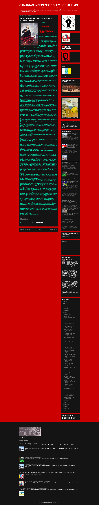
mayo (65, 404)
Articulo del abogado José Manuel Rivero (33, 474)
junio (65, 402)
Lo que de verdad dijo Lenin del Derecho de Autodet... (69, 364)
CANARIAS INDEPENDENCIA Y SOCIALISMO (48, 5)
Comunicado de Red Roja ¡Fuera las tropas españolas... (69, 334)
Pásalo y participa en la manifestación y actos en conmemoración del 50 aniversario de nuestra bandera (45, 491)
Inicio (40, 229)
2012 (64, 305)
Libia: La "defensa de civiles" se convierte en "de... (69, 343)
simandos (69, 259)
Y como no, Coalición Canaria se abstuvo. (69, 322)
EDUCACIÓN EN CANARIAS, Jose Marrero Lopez (35, 464)
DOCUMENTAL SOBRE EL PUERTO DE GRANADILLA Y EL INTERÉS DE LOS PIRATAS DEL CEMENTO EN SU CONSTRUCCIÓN (70, 211)
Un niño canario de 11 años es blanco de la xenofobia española (37, 481)
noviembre (66, 310)
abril (65, 406)
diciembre (66, 308)
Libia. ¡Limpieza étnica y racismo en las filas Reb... (69, 351)
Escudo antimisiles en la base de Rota (72, 182)
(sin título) (69, 156)
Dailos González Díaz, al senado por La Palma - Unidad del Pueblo (70, 201)
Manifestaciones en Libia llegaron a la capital (72, 134)
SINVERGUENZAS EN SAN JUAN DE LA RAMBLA (69, 390)
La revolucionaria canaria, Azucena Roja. (72, 173)
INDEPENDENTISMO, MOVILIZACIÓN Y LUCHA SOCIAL (69, 326)
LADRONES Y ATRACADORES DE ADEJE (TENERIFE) (69, 394)
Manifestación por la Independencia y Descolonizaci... (68, 385)
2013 (64, 303)
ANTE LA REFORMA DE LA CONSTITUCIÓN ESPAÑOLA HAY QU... (69, 319)
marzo (65, 408)
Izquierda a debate (24, 219)
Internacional (23, 218)
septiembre (66, 314)
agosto (65, 316)
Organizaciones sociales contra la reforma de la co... (69, 330)
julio (65, 400)
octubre (66, 312)
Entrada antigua (53, 229)
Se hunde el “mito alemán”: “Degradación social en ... (69, 377)
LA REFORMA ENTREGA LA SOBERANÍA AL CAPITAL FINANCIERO (69, 347)
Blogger (58, 502)
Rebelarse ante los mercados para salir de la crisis (69, 381)
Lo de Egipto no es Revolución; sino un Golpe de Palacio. (70, 191)
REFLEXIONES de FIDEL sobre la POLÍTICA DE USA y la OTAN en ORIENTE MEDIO (72, 146)
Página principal (65, 236)
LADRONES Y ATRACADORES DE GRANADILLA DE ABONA (31, 443)
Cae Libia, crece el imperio (69, 354)
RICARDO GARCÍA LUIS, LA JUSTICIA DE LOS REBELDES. (70, 163)
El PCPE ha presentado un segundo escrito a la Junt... (69, 373)
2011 (64, 307)
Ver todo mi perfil (65, 294)
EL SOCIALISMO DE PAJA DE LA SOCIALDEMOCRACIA (69, 222)
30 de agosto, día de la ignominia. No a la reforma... (69, 339)
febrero (66, 410)
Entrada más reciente (25, 229)
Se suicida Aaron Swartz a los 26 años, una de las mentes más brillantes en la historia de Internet (39, 471)
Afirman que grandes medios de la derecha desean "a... (69, 360)
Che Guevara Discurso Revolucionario (69, 398)
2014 (64, 301)
